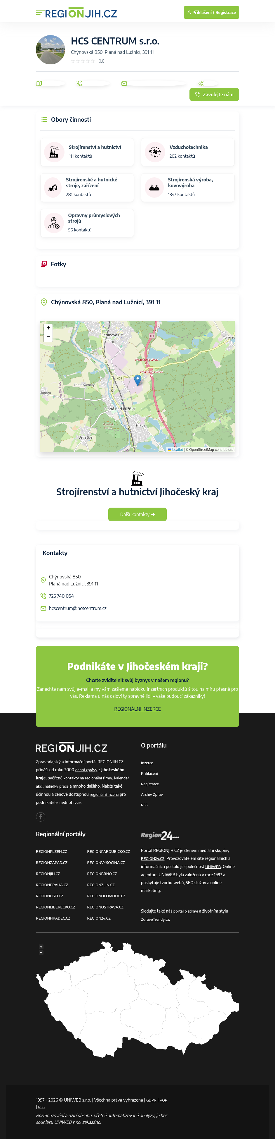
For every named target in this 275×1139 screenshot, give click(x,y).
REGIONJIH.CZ (49, 871)
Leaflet (175, 450)
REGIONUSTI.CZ (50, 893)
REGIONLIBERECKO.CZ (57, 904)
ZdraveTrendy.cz (156, 917)
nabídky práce (58, 785)
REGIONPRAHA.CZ (53, 882)
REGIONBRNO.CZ (103, 871)
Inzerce (147, 762)
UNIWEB (213, 865)
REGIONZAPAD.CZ (53, 860)
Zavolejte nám (214, 94)
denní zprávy (87, 769)
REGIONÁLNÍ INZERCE (137, 709)
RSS (144, 803)
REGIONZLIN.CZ (102, 882)
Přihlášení (150, 772)
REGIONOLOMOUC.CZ (107, 893)
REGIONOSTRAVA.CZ (106, 904)
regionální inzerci (105, 793)
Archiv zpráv (152, 793)
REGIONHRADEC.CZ (54, 915)
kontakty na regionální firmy (89, 777)
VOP (40, 1104)
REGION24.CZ (99, 915)
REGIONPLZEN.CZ (52, 850)
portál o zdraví (186, 909)
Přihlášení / (200, 12)
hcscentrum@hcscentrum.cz (78, 608)
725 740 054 (61, 596)
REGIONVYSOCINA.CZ (107, 860)
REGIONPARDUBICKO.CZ (110, 850)
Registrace (225, 12)
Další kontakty (137, 514)
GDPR (152, 1097)
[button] (137, 380)
